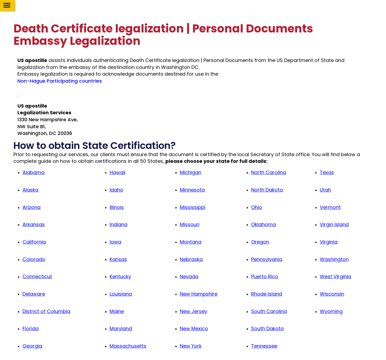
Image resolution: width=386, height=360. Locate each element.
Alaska (30, 189)
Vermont (330, 207)
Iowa (115, 241)
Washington (334, 259)
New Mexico (194, 328)
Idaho (116, 189)
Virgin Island (334, 224)
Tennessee (264, 346)
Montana (190, 241)
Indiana (118, 224)
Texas (327, 172)
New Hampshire (198, 294)
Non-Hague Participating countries (59, 81)
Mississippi (192, 207)
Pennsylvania (266, 259)
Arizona (31, 207)
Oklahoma (263, 224)
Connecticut (37, 276)
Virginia (328, 241)
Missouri (189, 224)
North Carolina (268, 172)
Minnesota (192, 189)
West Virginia (335, 276)
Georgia (32, 346)
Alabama (33, 172)
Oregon (260, 241)
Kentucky (120, 276)
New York (191, 346)
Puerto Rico (264, 276)
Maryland (121, 328)
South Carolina (269, 311)
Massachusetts (128, 346)
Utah (325, 189)
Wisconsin (332, 294)
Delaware (34, 294)
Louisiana (121, 294)
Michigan (190, 172)
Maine (117, 311)
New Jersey (193, 311)
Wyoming (331, 311)
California (34, 241)
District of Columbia (46, 311)
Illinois (117, 207)
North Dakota (267, 189)
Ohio (256, 207)
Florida (31, 328)
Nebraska (191, 259)
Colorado (34, 259)
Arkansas (34, 224)
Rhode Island (266, 294)
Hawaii (117, 172)
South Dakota (267, 328)
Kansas (118, 259)
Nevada (189, 276)
